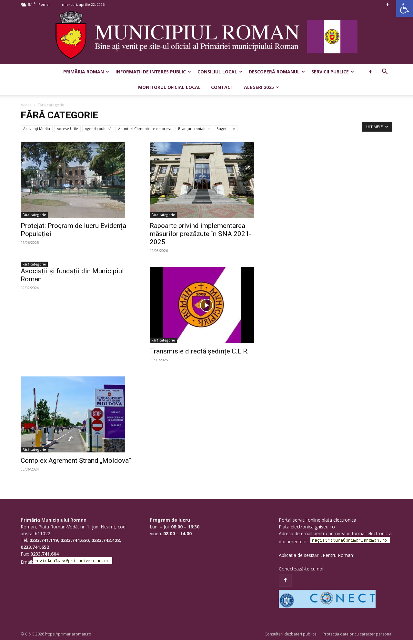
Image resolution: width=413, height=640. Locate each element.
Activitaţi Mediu (36, 128)
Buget (222, 128)
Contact (222, 87)
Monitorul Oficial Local (169, 87)
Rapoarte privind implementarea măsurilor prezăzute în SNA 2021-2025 (200, 234)
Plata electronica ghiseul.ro (307, 527)
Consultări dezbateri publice (291, 634)
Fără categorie (34, 214)
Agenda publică (98, 128)
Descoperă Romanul (277, 72)
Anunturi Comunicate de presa (144, 128)
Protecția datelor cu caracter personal (357, 634)
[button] (404, 8)
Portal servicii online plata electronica (317, 520)
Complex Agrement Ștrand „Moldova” (76, 460)
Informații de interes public (153, 72)
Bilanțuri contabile (194, 128)
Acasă (26, 105)
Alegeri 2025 (261, 87)
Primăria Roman (86, 72)
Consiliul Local (219, 72)
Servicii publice (332, 72)
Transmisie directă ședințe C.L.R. (199, 351)
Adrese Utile (67, 128)
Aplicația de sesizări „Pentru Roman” (317, 555)
